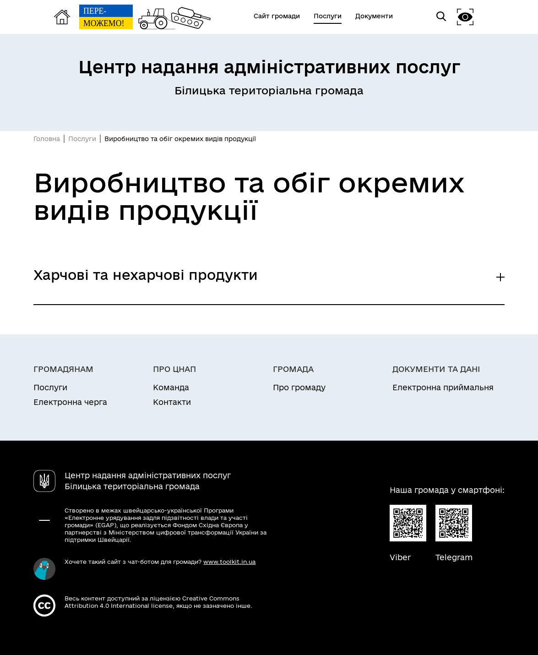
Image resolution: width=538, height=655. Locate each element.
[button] (465, 16)
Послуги (82, 138)
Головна (46, 138)
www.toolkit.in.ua (229, 561)
